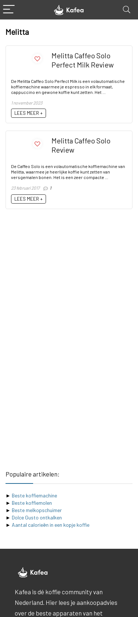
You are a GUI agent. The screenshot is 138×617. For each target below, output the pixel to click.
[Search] (126, 9)
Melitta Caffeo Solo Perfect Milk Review (83, 60)
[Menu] (9, 9)
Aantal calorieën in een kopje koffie (50, 525)
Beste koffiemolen (32, 503)
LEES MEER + (28, 113)
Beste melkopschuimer (37, 510)
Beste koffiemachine (34, 495)
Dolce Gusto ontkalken (37, 517)
